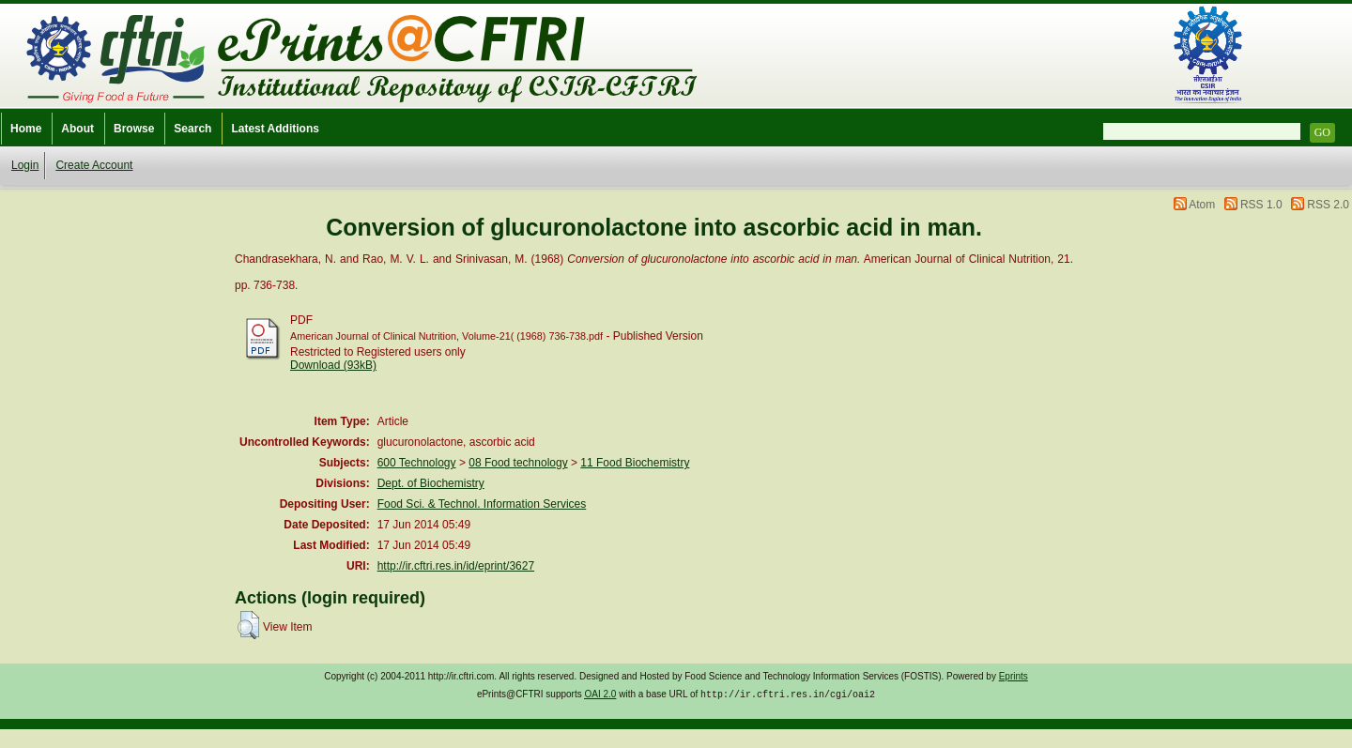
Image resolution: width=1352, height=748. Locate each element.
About (77, 128)
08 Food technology (518, 462)
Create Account (93, 165)
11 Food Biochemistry (634, 462)
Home (25, 128)
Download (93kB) (333, 365)
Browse (134, 128)
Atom (1202, 204)
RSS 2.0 (1328, 204)
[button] (248, 625)
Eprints (1013, 676)
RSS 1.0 (1261, 204)
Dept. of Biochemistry (430, 483)
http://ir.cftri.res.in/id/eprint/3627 (455, 565)
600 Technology (416, 462)
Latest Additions (275, 128)
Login (24, 165)
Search (192, 128)
